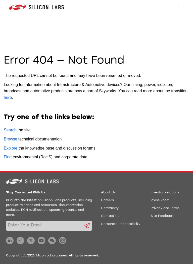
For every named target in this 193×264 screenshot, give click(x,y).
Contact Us (110, 216)
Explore (10, 148)
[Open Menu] (181, 6)
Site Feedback (162, 216)
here (8, 97)
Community (110, 208)
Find (8, 157)
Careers (107, 200)
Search (10, 130)
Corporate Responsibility (120, 224)
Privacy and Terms (165, 208)
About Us (108, 192)
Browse (10, 139)
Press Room (160, 200)
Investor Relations (165, 192)
